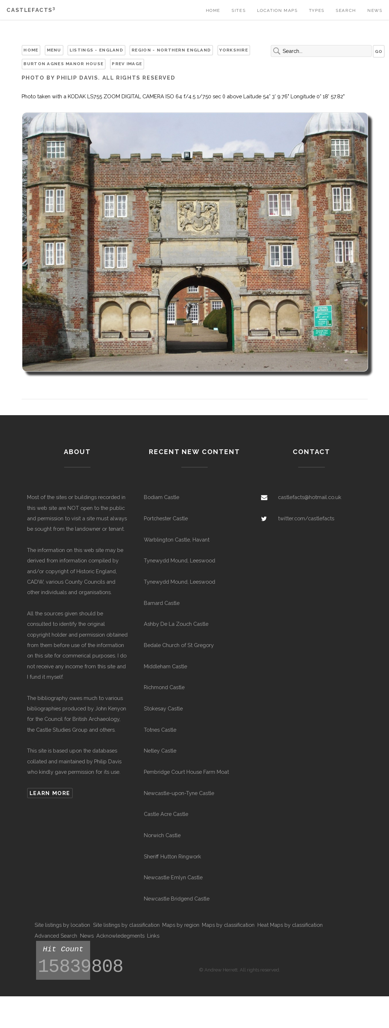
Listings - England (96, 50)
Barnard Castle (162, 603)
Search (346, 10)
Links (153, 936)
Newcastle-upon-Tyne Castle (179, 793)
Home (213, 10)
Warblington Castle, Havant (176, 540)
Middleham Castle (165, 666)
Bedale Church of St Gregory (179, 645)
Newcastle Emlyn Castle (173, 877)
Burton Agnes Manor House (63, 63)
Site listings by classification (126, 925)
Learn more (50, 793)
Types (316, 10)
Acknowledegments (120, 936)
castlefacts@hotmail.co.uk (309, 497)
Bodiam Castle (161, 497)
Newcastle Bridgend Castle (176, 898)
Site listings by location (62, 925)
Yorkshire (233, 50)
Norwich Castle (162, 835)
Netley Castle (160, 751)
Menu (54, 50)
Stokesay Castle (163, 708)
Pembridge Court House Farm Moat (186, 772)
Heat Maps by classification (290, 925)
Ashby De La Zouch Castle (176, 624)
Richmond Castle (164, 687)
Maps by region (180, 925)
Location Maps (277, 10)
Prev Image (127, 63)
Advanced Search (56, 936)
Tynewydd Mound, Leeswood (179, 560)
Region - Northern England (171, 50)
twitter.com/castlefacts (306, 518)
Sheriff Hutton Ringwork (172, 856)
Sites (238, 10)
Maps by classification (228, 925)
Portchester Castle (166, 518)
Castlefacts (30, 10)
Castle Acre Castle (166, 814)
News (374, 10)
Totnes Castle (160, 730)
